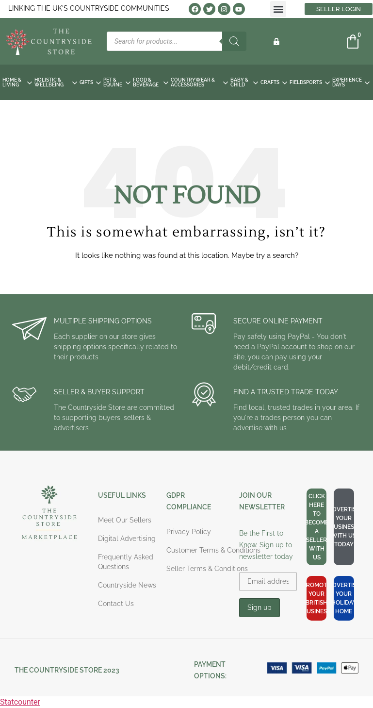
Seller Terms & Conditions (207, 569)
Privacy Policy (188, 532)
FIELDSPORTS (310, 82)
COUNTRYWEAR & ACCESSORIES (199, 82)
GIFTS (90, 82)
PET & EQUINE (116, 82)
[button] (278, 9)
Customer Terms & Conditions (213, 550)
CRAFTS (273, 82)
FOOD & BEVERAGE (150, 82)
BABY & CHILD (244, 82)
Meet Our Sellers (124, 520)
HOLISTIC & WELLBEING (56, 82)
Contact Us (116, 603)
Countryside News (127, 585)
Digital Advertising (127, 538)
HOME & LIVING (17, 82)
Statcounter (20, 702)
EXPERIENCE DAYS (351, 82)
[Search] (234, 41)
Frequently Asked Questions (125, 562)
